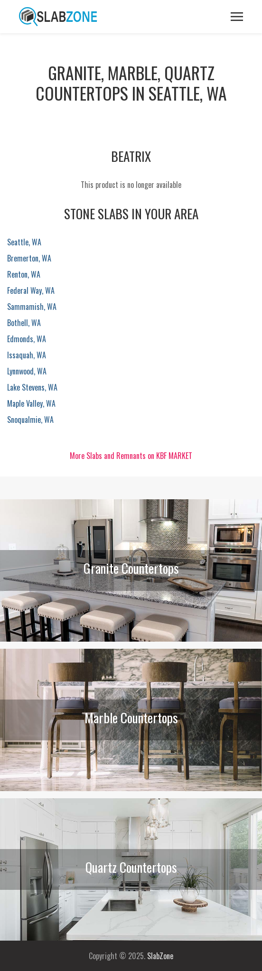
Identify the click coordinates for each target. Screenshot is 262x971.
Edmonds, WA (26, 339)
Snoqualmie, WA (30, 419)
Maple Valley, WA (31, 403)
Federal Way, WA (31, 290)
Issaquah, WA (26, 355)
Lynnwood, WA (27, 371)
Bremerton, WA (29, 258)
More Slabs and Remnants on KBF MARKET (131, 455)
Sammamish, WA (31, 306)
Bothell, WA (24, 322)
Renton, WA (23, 274)
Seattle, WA (24, 242)
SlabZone (160, 956)
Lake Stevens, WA (32, 387)
